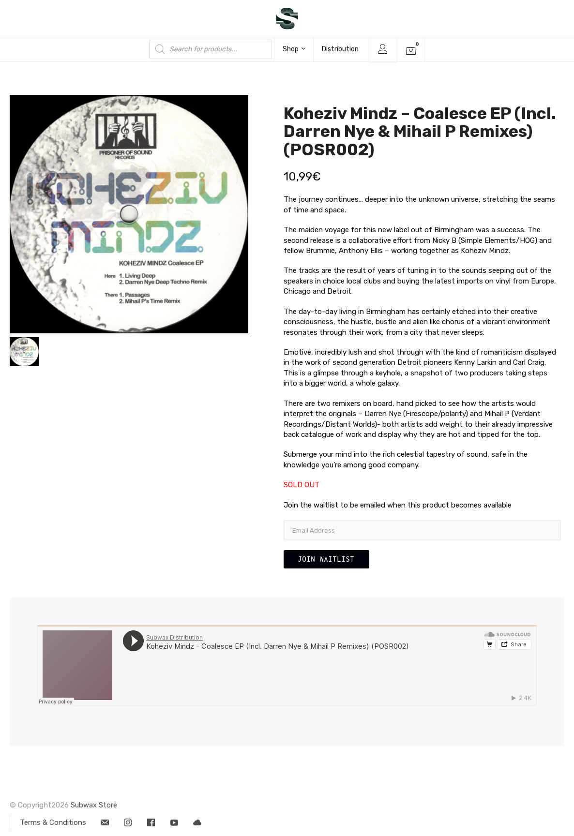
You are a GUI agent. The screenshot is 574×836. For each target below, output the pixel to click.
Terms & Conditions (53, 822)
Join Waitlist (326, 559)
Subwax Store (94, 805)
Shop (294, 49)
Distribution (340, 49)
